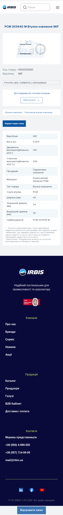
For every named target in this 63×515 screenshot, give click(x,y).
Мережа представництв (21, 437)
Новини (10, 347)
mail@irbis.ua (14, 460)
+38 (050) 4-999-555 (17, 444)
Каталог (10, 380)
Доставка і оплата (17, 411)
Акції (8, 354)
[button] (57, 7)
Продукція (12, 388)
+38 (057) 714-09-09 (17, 452)
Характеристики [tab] (14, 123)
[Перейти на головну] (9, 8)
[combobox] (35, 7)
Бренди (10, 331)
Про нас (10, 324)
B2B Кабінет (13, 403)
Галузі (9, 396)
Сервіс (9, 339)
